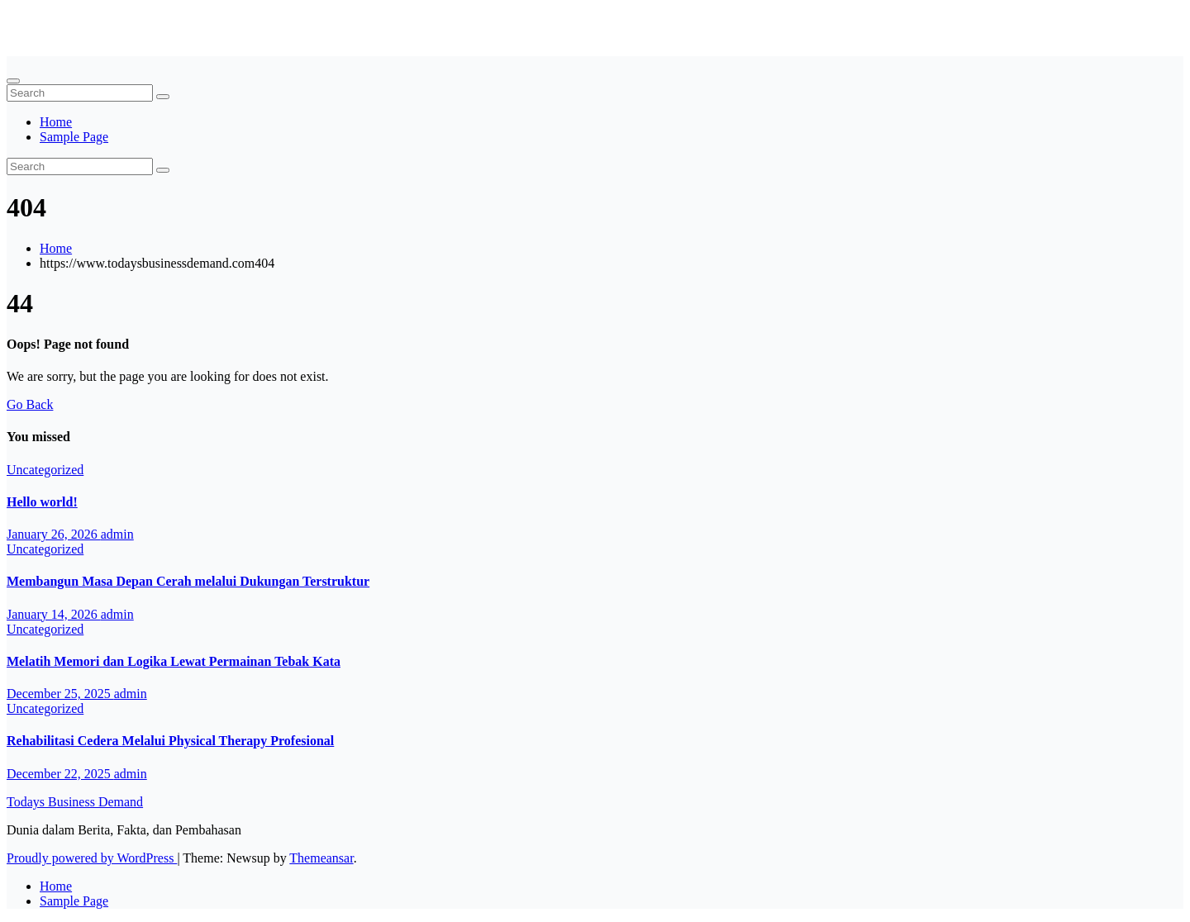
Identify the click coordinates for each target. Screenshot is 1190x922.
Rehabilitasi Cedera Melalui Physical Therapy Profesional (170, 741)
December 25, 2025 (60, 694)
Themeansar (321, 858)
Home (56, 122)
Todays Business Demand (75, 20)
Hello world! (42, 502)
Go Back (30, 404)
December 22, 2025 (60, 774)
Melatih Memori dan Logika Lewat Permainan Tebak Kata (173, 661)
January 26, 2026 (54, 534)
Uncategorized (45, 470)
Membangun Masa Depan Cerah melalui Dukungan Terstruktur (188, 581)
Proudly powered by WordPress (92, 858)
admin (117, 534)
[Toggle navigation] (13, 80)
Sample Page (74, 137)
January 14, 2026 (54, 614)
